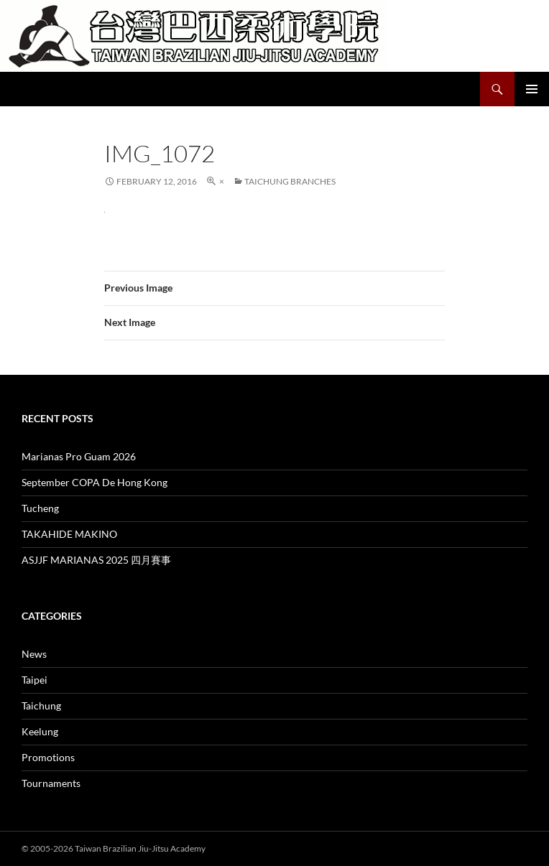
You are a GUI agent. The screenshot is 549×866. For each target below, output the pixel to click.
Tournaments (51, 783)
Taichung (41, 705)
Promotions (48, 757)
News (34, 654)
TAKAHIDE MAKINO (69, 534)
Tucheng (40, 508)
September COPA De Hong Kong (94, 482)
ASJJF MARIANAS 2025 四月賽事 (96, 560)
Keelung (40, 731)
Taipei (34, 680)
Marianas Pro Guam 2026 (79, 456)
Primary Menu (532, 89)
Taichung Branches (290, 181)
